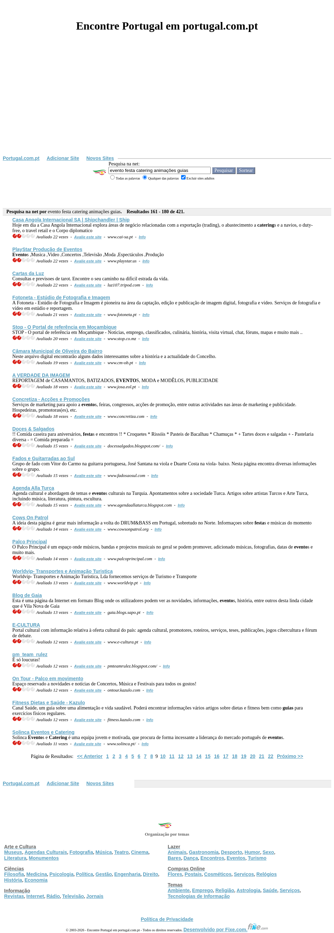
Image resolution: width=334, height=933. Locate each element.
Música (103, 852)
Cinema (140, 852)
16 (217, 756)
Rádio (53, 896)
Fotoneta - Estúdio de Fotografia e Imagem (61, 297)
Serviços (244, 874)
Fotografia (81, 852)
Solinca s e (43, 732)
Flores (175, 874)
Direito (150, 874)
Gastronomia (203, 852)
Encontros (212, 858)
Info (142, 237)
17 (226, 756)
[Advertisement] (167, 104)
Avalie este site (88, 237)
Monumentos (44, 858)
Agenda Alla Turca (33, 488)
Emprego (202, 890)
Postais (193, 874)
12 (181, 756)
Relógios (267, 874)
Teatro (121, 852)
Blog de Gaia (27, 595)
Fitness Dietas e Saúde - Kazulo (48, 702)
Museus (13, 852)
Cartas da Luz (28, 273)
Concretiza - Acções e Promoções (51, 399)
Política (84, 874)
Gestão (103, 874)
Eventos (236, 858)
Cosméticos (217, 874)
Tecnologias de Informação (199, 896)
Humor (252, 852)
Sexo (268, 852)
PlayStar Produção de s (47, 249)
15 (208, 756)
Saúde (270, 890)
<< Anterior (90, 756)
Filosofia (14, 874)
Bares (174, 858)
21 (261, 756)
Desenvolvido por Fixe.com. (226, 929)
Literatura (15, 858)
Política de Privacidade (167, 919)
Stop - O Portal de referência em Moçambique (64, 327)
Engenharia (127, 874)
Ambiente (179, 890)
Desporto (231, 852)
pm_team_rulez (30, 654)
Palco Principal (29, 541)
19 (244, 756)
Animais (177, 852)
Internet (35, 896)
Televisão (73, 896)
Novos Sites (100, 158)
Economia (36, 880)
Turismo (257, 858)
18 (235, 756)
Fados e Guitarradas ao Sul (43, 458)
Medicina (37, 874)
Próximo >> (290, 756)
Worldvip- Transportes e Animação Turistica (62, 571)
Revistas (14, 896)
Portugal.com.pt (21, 158)
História (13, 880)
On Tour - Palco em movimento (47, 678)
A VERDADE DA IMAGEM (41, 375)
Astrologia (248, 890)
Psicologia (61, 874)
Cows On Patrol (30, 517)
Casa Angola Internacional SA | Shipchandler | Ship (71, 220)
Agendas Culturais (45, 852)
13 (189, 756)
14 (199, 756)
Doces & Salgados (33, 429)
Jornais (95, 896)
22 (270, 756)
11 (172, 756)
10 (163, 756)
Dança (191, 858)
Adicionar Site (63, 158)
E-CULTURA (26, 625)
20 (252, 756)
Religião (224, 890)
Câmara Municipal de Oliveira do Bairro (57, 351)
